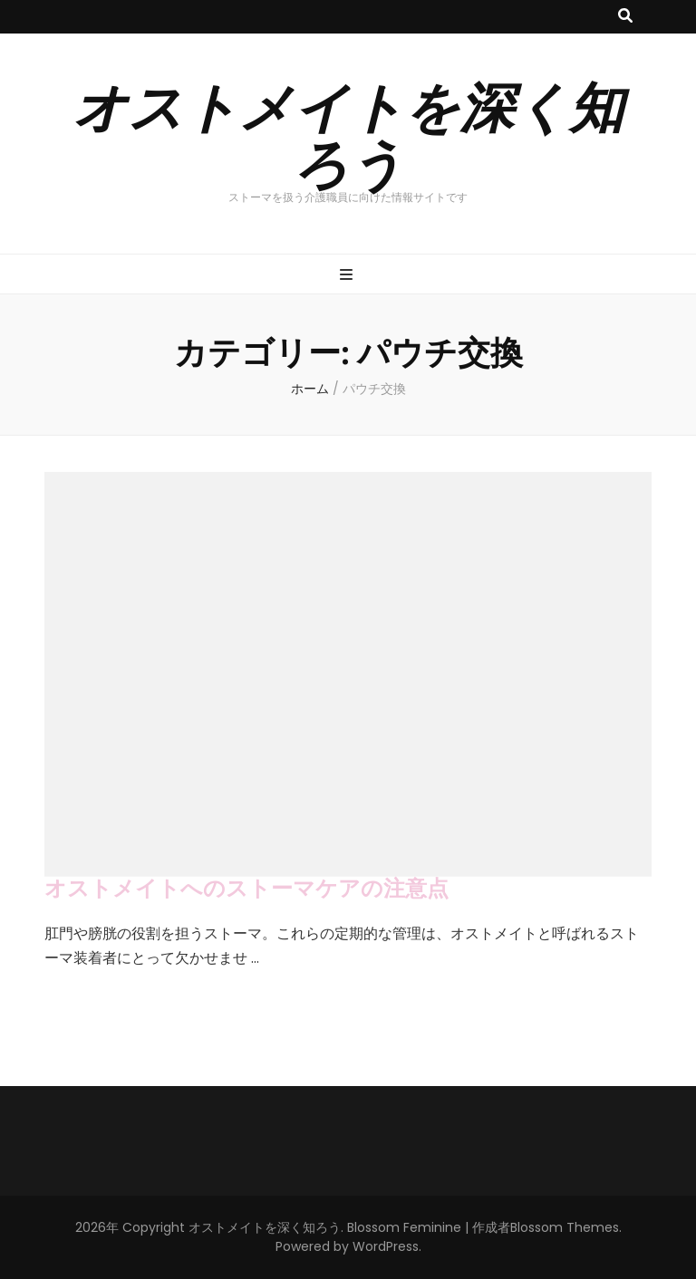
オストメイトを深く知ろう (348, 132)
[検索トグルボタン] (625, 17)
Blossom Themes (564, 1227)
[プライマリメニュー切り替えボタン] (348, 276)
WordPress (386, 1246)
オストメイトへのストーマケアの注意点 (246, 888)
